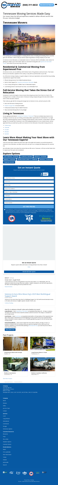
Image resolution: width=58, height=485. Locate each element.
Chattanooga (8, 125)
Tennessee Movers (9, 162)
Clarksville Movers (26, 156)
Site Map (32, 480)
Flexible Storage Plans (10, 105)
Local (4, 416)
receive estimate (46, 5)
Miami (4, 449)
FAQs (4, 436)
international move (33, 325)
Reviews (5, 403)
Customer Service (7, 444)
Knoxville (7, 129)
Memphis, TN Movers (9, 159)
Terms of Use (27, 212)
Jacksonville (5, 462)
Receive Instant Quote (29, 271)
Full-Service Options (7, 429)
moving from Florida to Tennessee (25, 116)
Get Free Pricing (29, 206)
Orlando (5, 459)
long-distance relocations (22, 311)
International (6, 421)
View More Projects (7, 378)
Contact (5, 411)
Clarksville (7, 127)
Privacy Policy (33, 212)
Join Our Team (6, 408)
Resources (5, 434)
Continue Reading (9, 303)
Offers (4, 405)
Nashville (7, 134)
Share (29, 267)
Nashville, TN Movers (46, 159)
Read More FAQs (10, 329)
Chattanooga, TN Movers (11, 156)
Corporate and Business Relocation (25, 82)
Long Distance (6, 418)
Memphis (7, 131)
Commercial (6, 423)
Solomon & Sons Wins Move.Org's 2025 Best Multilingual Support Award (27, 295)
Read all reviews (8, 286)
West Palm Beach (7, 454)
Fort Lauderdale (6, 452)
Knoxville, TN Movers (40, 156)
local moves (18, 316)
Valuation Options (7, 441)
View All (5, 465)
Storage (5, 426)
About (4, 400)
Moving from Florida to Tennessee (27, 159)
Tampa (4, 457)
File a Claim (5, 439)
